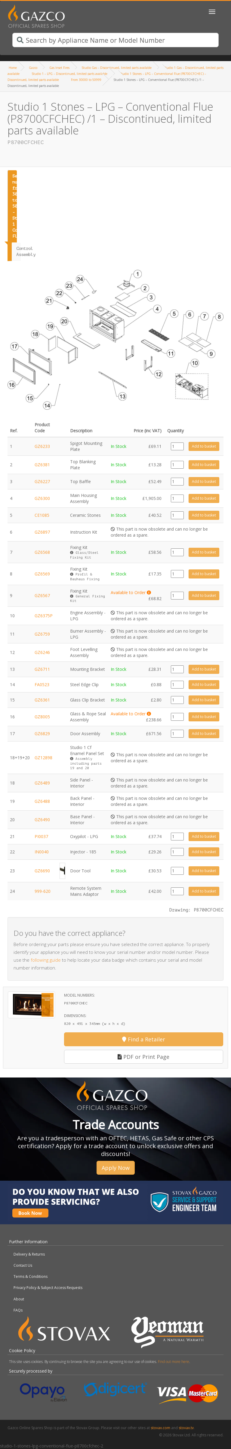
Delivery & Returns (29, 1254)
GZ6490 (42, 819)
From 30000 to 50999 (86, 80)
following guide (46, 960)
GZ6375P (44, 615)
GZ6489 (42, 783)
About (19, 1299)
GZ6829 (42, 733)
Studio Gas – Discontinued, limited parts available (117, 68)
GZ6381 (42, 464)
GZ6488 (42, 801)
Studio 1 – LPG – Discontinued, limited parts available (69, 74)
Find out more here (173, 1361)
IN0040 (42, 852)
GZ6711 (42, 669)
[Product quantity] (177, 446)
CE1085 (42, 515)
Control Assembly (18, 251)
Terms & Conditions (31, 1276)
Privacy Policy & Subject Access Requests (48, 1287)
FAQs (18, 1310)
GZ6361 (42, 700)
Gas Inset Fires (59, 68)
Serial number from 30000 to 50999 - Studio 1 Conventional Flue (14, 206)
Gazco (33, 68)
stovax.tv (186, 1427)
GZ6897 (42, 532)
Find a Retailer (143, 1039)
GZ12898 (43, 757)
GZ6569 (42, 574)
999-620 (43, 891)
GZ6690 (42, 871)
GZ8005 (42, 717)
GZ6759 (42, 634)
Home (13, 68)
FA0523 (42, 684)
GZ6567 (42, 595)
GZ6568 (42, 552)
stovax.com (160, 1427)
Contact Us (23, 1265)
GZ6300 (42, 498)
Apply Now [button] (116, 1167)
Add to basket (204, 446)
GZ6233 (42, 446)
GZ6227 (42, 481)
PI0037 (41, 836)
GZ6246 (42, 652)
